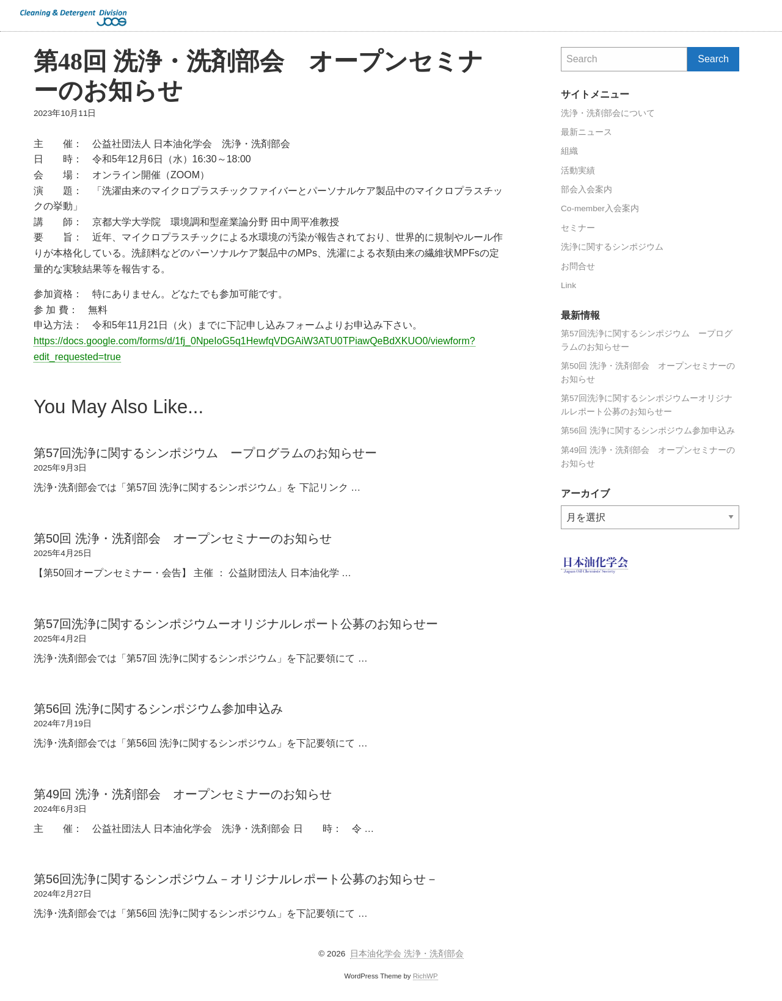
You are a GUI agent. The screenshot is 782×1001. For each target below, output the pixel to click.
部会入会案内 (586, 189)
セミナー (578, 228)
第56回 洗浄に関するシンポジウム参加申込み (648, 430)
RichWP (425, 976)
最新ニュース (586, 132)
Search (767, 15)
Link (568, 285)
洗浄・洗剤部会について (608, 113)
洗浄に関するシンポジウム (612, 246)
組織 (569, 151)
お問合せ (578, 266)
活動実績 (578, 170)
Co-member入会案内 (600, 208)
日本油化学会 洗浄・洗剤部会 (407, 953)
